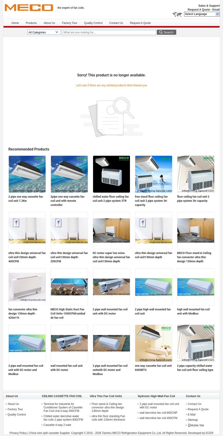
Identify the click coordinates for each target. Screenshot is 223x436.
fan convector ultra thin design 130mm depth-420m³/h (23, 313)
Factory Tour (69, 23)
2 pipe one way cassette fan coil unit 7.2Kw (26, 198)
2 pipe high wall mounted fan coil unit (153, 311)
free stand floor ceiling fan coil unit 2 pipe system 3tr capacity (151, 201)
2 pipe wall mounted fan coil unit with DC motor (110, 311)
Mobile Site (196, 425)
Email (216, 9)
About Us (49, 23)
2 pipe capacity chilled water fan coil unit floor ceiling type (195, 368)
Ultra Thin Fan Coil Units (106, 396)
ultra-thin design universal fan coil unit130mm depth (153, 255)
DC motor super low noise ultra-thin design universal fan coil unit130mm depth (111, 257)
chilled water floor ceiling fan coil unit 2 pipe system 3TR (111, 198)
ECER (209, 433)
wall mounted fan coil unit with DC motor (67, 368)
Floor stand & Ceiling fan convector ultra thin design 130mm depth (108, 407)
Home (15, 23)
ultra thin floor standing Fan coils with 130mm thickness (108, 418)
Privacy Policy (18, 433)
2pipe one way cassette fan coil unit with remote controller (68, 201)
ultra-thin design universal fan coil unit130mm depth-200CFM (69, 257)
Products (31, 23)
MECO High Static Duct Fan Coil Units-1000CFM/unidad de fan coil (68, 313)
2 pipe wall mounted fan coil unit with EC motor (159, 405)
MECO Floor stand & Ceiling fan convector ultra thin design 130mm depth (194, 257)
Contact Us (116, 23)
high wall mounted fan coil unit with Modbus (193, 311)
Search (168, 32)
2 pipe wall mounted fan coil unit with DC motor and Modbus (26, 370)
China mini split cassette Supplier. (50, 433)
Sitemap (193, 420)
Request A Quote (199, 9)
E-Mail (192, 414)
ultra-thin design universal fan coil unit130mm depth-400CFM (27, 257)
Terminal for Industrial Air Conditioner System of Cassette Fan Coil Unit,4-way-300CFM (63, 407)
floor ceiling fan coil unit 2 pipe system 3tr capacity (193, 198)
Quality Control (93, 23)
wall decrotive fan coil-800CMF (158, 412)
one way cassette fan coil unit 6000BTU (153, 368)
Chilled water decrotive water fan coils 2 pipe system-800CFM (63, 418)
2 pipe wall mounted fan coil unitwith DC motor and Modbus (110, 370)
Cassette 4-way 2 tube (57, 425)
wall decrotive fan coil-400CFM (158, 418)
